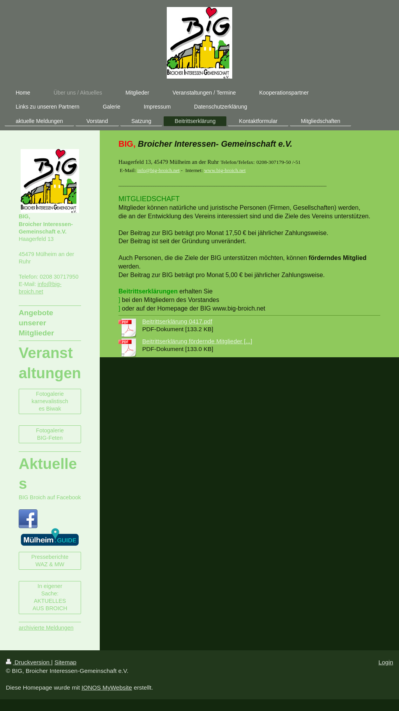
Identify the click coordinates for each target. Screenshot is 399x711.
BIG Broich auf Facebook (50, 497)
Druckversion (28, 662)
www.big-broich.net (224, 170)
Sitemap (65, 662)
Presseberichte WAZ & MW (49, 560)
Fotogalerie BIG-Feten (50, 434)
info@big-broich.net (158, 170)
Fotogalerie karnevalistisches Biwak (50, 401)
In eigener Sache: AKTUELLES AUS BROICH (50, 597)
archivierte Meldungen (46, 628)
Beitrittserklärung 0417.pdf (177, 321)
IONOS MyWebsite (106, 687)
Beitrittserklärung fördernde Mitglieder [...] (197, 341)
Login (385, 662)
